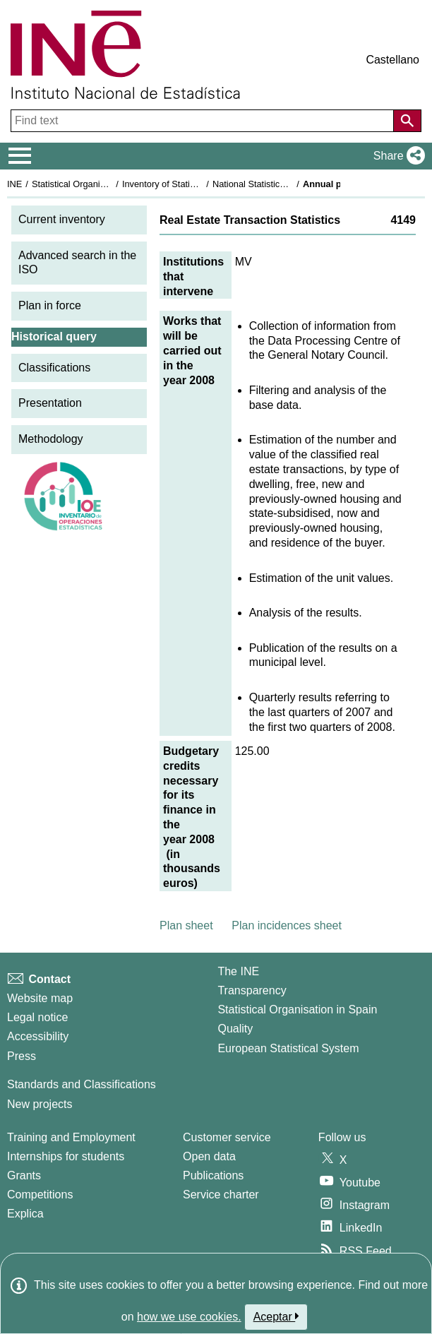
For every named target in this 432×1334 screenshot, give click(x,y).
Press (21, 1056)
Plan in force (49, 305)
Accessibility (37, 1036)
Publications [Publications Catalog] (213, 1175)
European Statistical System (288, 1048)
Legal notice (37, 1017)
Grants (24, 1175)
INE (14, 184)
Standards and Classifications (81, 1084)
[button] (396, 156)
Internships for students (65, 1156)
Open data (209, 1156)
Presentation (50, 403)
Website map (40, 998)
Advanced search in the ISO (77, 262)
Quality (235, 1029)
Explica (25, 1214)
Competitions (40, 1195)
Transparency (251, 990)
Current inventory (61, 219)
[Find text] (204, 120)
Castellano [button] (392, 60)
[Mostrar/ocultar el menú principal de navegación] (20, 156)
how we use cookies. (189, 1317)
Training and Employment (71, 1137)
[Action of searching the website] (407, 120)
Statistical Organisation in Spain (96, 184)
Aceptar (276, 1316)
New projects (39, 1104)
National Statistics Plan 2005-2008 (281, 184)
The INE (238, 971)
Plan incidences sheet (287, 925)
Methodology (50, 439)
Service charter (221, 1195)
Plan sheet (186, 925)
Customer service (226, 1137)
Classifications (54, 368)
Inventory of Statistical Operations (189, 184)
